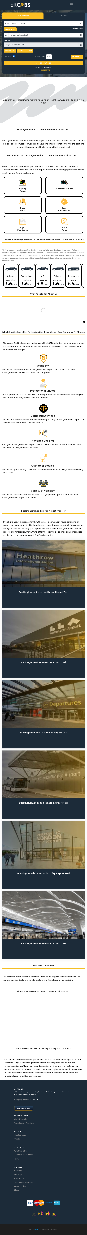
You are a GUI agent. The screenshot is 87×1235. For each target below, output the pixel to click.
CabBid (64, 15)
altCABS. (38, 1229)
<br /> (43, 1022)
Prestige (77, 57)
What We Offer (20, 1151)
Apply (16, 1158)
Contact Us (19, 1178)
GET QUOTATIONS (43, 63)
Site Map (18, 1174)
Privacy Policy (20, 1186)
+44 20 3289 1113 (43, 70)
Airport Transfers (21, 1119)
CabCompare (23, 15)
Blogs (16, 1190)
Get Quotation (23, 1108)
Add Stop (10, 29)
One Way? (9, 56)
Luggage (10, 51)
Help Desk (18, 1170)
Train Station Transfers (24, 1123)
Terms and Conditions (23, 1154)
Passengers (40, 56)
